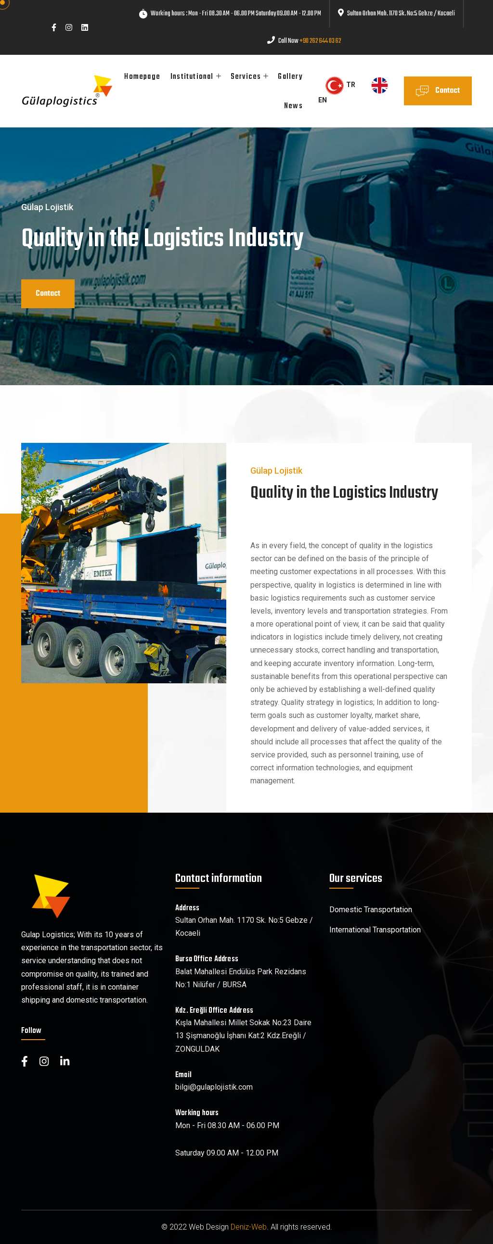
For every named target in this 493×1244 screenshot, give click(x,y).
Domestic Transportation (370, 909)
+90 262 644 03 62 (320, 41)
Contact (48, 294)
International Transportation (375, 929)
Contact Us (437, 95)
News (293, 106)
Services (246, 77)
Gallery (290, 77)
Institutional (192, 77)
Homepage (142, 77)
